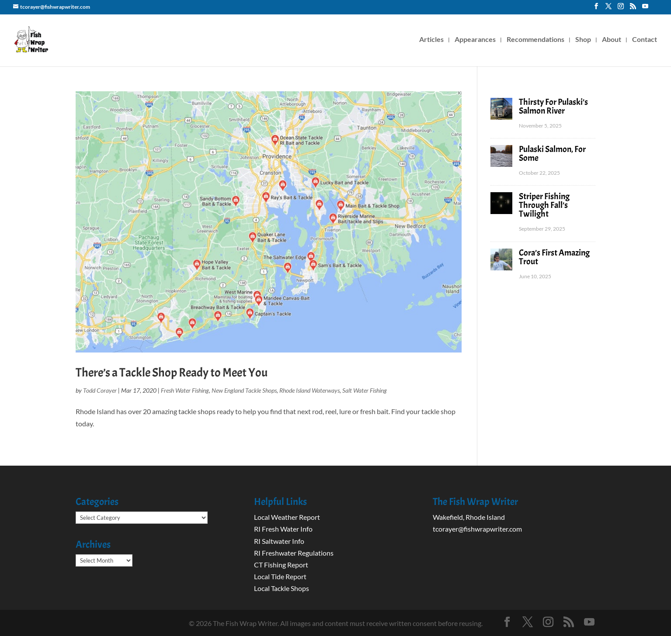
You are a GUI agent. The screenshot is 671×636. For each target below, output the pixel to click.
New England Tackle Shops (244, 390)
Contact (644, 39)
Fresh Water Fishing (185, 390)
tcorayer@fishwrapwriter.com (477, 529)
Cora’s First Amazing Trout (554, 257)
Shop (583, 39)
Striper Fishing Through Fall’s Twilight (544, 205)
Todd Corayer (100, 390)
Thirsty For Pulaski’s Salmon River (553, 106)
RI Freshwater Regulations (294, 553)
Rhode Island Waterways (309, 390)
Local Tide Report (280, 576)
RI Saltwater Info (279, 541)
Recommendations (535, 39)
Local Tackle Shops (281, 588)
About (611, 39)
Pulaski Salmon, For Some (552, 153)
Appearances (475, 39)
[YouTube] (645, 8)
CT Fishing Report (281, 564)
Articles (431, 39)
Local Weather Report (287, 517)
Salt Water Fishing (364, 390)
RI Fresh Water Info (283, 529)
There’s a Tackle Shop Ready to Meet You (172, 372)
